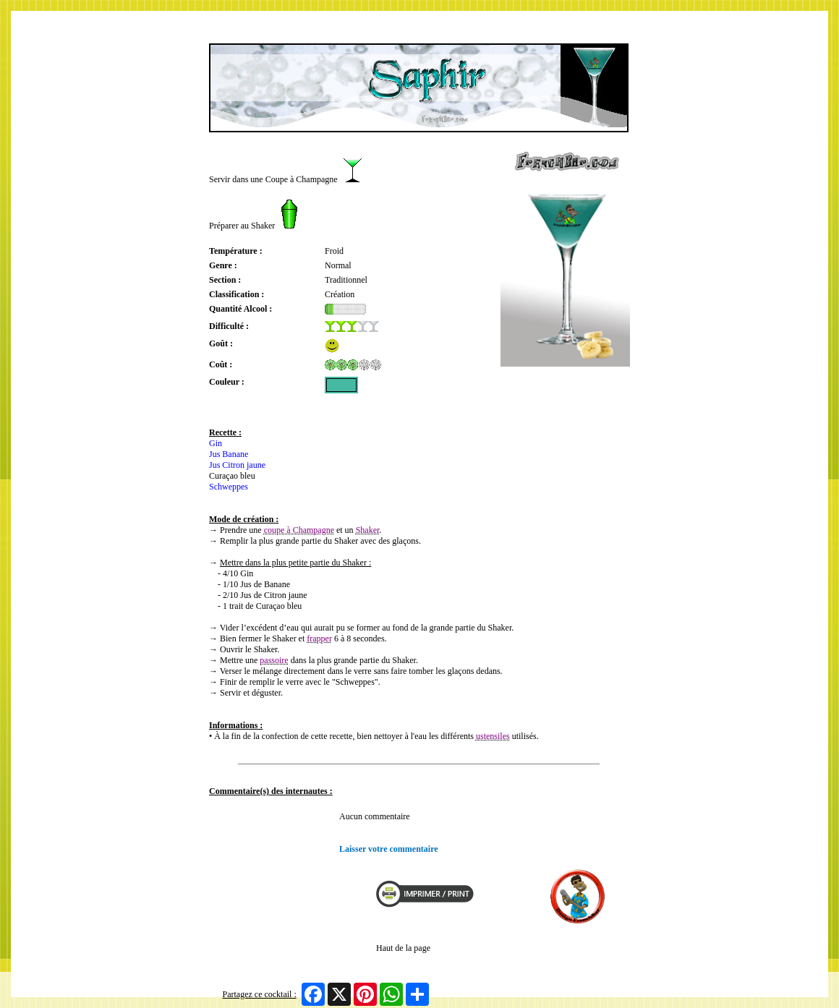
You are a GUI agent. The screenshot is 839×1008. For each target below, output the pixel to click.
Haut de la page (403, 948)
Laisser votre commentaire (388, 849)
